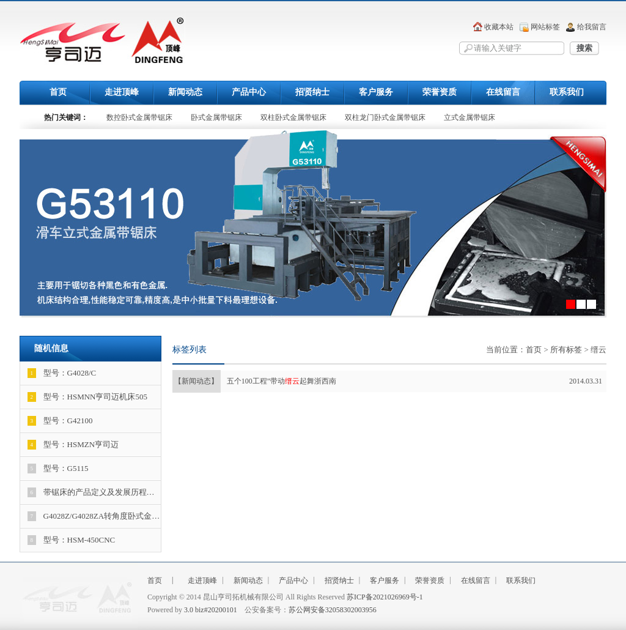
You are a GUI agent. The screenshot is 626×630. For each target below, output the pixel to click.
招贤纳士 (312, 92)
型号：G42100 (60, 421)
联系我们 (567, 92)
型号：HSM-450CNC (72, 540)
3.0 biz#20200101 (210, 610)
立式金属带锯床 (469, 117)
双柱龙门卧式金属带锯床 (385, 117)
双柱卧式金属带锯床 (293, 117)
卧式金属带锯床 (216, 117)
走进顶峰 (122, 92)
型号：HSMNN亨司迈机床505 (87, 397)
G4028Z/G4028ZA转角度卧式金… (94, 516)
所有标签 (566, 349)
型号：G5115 (58, 468)
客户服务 (376, 92)
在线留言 (503, 92)
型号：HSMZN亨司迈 (73, 445)
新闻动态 (185, 92)
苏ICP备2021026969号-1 (385, 597)
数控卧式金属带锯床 (139, 117)
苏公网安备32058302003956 (333, 610)
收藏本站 (499, 27)
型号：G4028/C (62, 373)
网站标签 (545, 27)
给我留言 (591, 27)
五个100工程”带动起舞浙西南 (387, 381)
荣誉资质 (439, 92)
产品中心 (249, 92)
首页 (58, 92)
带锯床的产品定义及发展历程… (91, 492)
